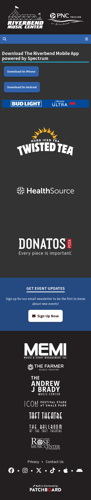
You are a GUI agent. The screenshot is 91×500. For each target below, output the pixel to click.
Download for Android (22, 87)
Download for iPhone (21, 71)
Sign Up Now (45, 315)
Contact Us (54, 461)
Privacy (34, 461)
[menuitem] (46, 367)
